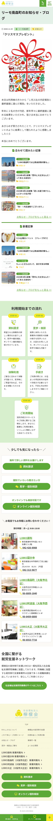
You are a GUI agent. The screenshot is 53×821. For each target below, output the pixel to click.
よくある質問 (33, 745)
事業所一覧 (32, 740)
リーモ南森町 (23, 29)
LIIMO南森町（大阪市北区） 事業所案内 (22, 760)
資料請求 (27, 776)
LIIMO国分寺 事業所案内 (14, 756)
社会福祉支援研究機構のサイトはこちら (23, 685)
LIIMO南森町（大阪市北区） (34, 581)
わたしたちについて (9, 729)
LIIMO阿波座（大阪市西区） (34, 605)
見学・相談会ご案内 (9, 745)
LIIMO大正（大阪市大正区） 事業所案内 (22, 768)
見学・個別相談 (26, 785)
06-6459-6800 (30, 616)
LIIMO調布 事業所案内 (13, 752)
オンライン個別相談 (27, 794)
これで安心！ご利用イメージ (13, 735)
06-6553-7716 (30, 639)
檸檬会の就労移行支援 (36, 729)
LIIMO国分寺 (27, 557)
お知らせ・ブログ (8, 740)
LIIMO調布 (26, 538)
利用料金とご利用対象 (36, 735)
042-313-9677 (30, 570)
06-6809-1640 (30, 593)
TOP (26, 724)
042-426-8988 (30, 547)
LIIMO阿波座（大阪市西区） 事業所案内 (22, 764)
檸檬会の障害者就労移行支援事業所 (26, 806)
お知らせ (38, 29)
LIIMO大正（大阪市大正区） (34, 628)
